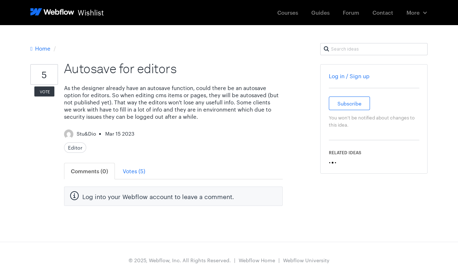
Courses (287, 12)
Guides (320, 12)
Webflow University (306, 260)
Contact (382, 12)
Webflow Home (257, 260)
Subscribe (349, 103)
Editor (75, 147)
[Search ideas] (374, 49)
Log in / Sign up (349, 76)
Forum (351, 12)
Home (41, 48)
